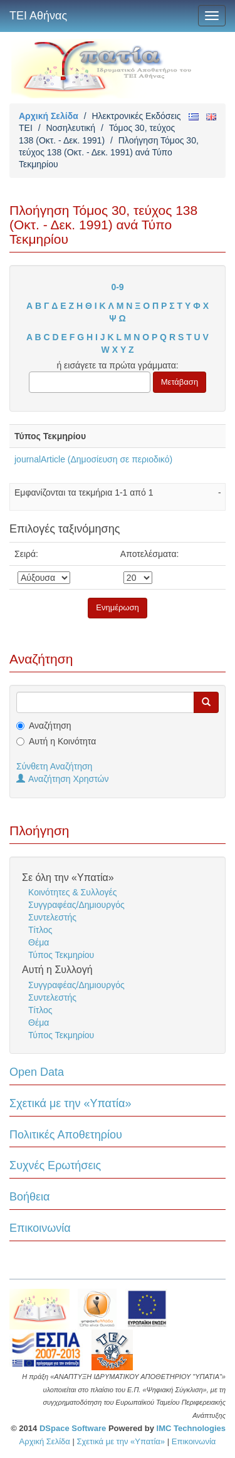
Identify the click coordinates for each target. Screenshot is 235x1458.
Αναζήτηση (50, 726)
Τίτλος (40, 930)
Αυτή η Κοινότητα (62, 741)
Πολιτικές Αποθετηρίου (65, 1134)
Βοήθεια (29, 1196)
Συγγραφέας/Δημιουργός (76, 905)
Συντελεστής (52, 917)
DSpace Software (72, 1428)
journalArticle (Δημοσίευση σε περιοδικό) (93, 459)
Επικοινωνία (40, 1228)
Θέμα (38, 942)
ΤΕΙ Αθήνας (38, 15)
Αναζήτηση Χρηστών (62, 779)
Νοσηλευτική (70, 128)
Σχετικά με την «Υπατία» (70, 1103)
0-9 (117, 287)
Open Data (36, 1072)
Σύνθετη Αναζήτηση (54, 766)
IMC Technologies (191, 1428)
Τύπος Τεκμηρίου (61, 955)
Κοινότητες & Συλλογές (72, 892)
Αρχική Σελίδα (48, 116)
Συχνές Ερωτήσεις (55, 1165)
